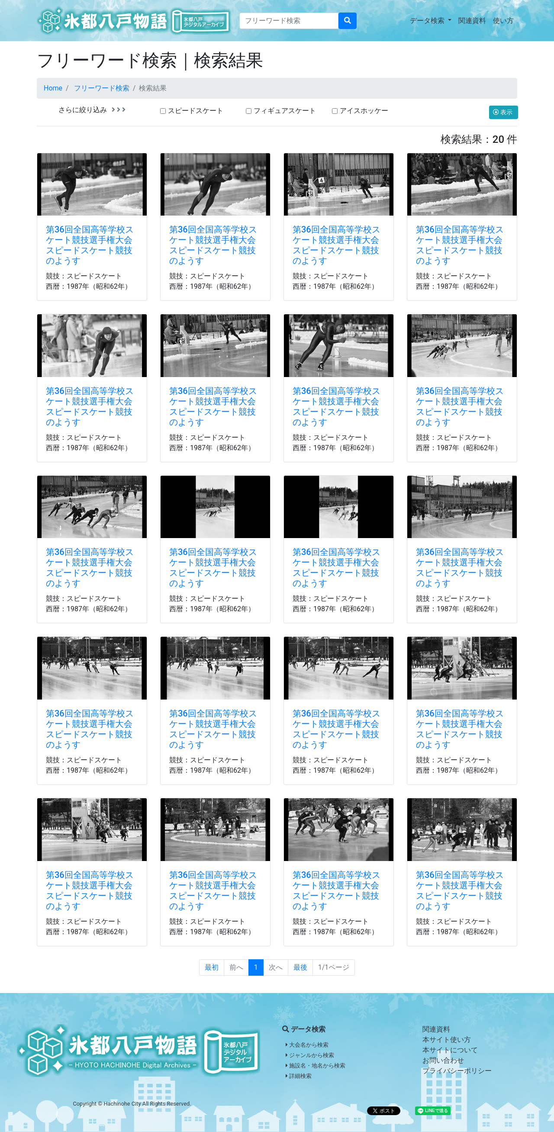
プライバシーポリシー (457, 1071)
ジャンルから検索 (310, 1055)
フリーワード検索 (101, 88)
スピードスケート (195, 110)
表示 (503, 112)
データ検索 (428, 20)
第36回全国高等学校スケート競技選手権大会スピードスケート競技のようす (90, 245)
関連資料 (472, 20)
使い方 (503, 20)
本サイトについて (450, 1050)
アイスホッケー (364, 110)
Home (53, 88)
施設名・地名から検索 (315, 1065)
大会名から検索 (307, 1045)
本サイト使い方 (446, 1039)
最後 (300, 967)
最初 (212, 967)
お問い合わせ (443, 1060)
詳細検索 (299, 1076)
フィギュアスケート (285, 110)
